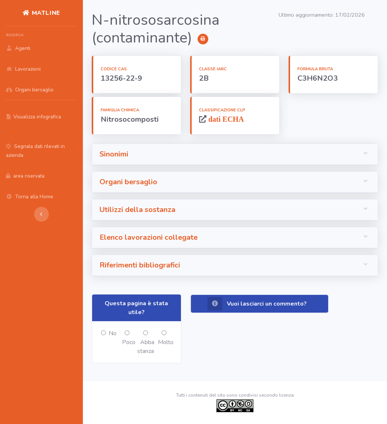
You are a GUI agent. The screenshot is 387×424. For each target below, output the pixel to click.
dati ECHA (225, 119)
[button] (235, 154)
